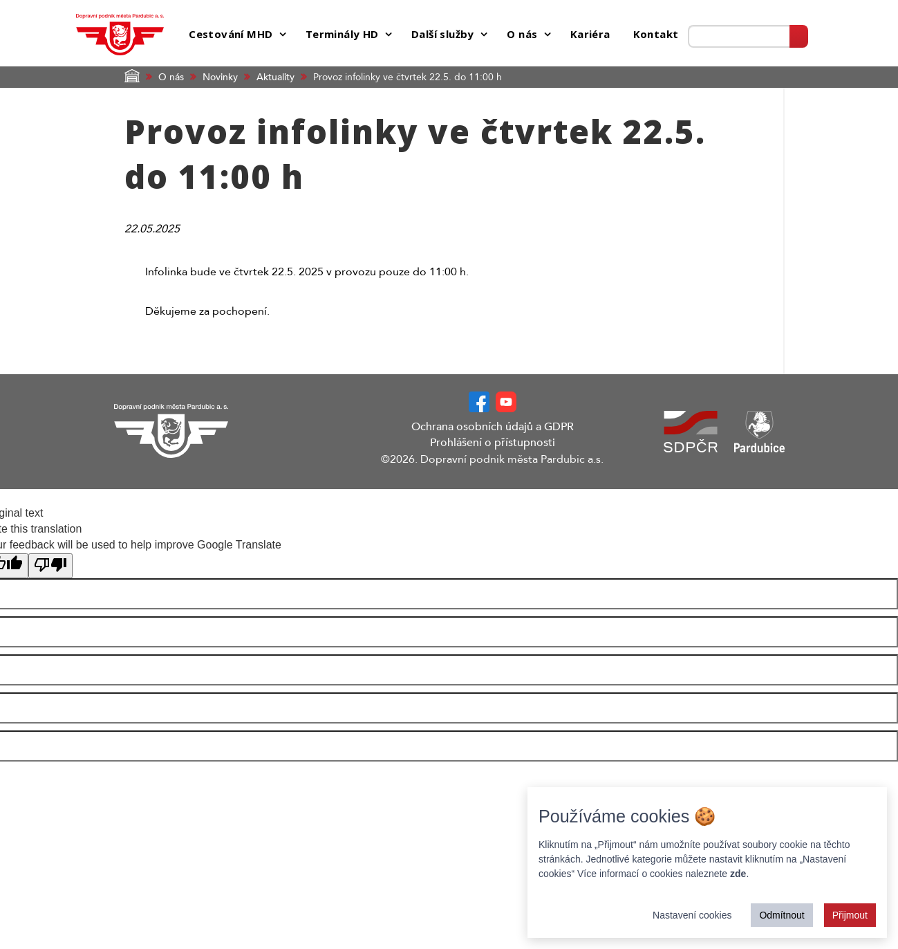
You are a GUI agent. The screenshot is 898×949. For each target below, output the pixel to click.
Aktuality (275, 77)
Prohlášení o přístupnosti (492, 442)
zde (738, 873)
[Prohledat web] (738, 36)
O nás (171, 77)
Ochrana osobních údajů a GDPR (492, 426)
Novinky (220, 77)
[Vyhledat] (798, 36)
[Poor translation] (50, 566)
